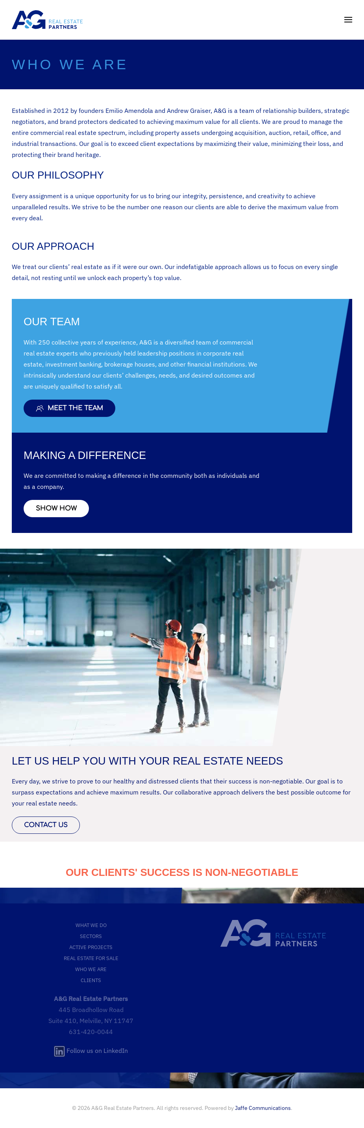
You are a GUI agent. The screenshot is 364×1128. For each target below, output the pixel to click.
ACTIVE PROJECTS (91, 947)
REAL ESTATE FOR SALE (91, 958)
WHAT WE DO (91, 925)
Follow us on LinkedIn (91, 1050)
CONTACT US (46, 825)
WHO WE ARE (91, 969)
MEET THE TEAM (69, 408)
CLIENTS (91, 980)
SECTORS (91, 936)
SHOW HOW (56, 508)
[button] (348, 19)
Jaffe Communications (263, 1107)
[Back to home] (47, 19)
